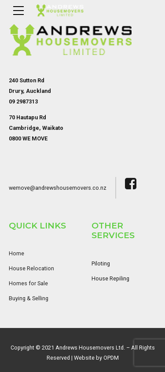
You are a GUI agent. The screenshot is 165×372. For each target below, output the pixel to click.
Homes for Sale (28, 283)
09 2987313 (23, 101)
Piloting (101, 263)
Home (16, 253)
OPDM (111, 357)
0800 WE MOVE (28, 138)
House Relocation (31, 268)
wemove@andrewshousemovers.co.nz (57, 187)
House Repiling (110, 278)
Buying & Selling (28, 298)
